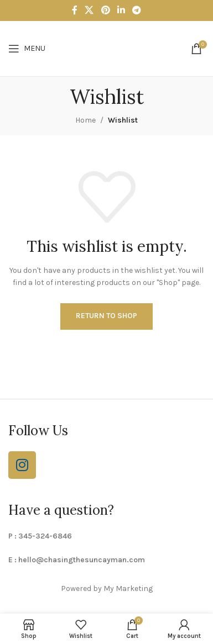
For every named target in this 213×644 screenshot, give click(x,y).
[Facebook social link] (74, 10)
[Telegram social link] (136, 10)
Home (85, 120)
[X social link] (89, 10)
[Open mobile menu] (27, 49)
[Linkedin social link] (120, 10)
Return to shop (106, 315)
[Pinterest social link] (105, 10)
